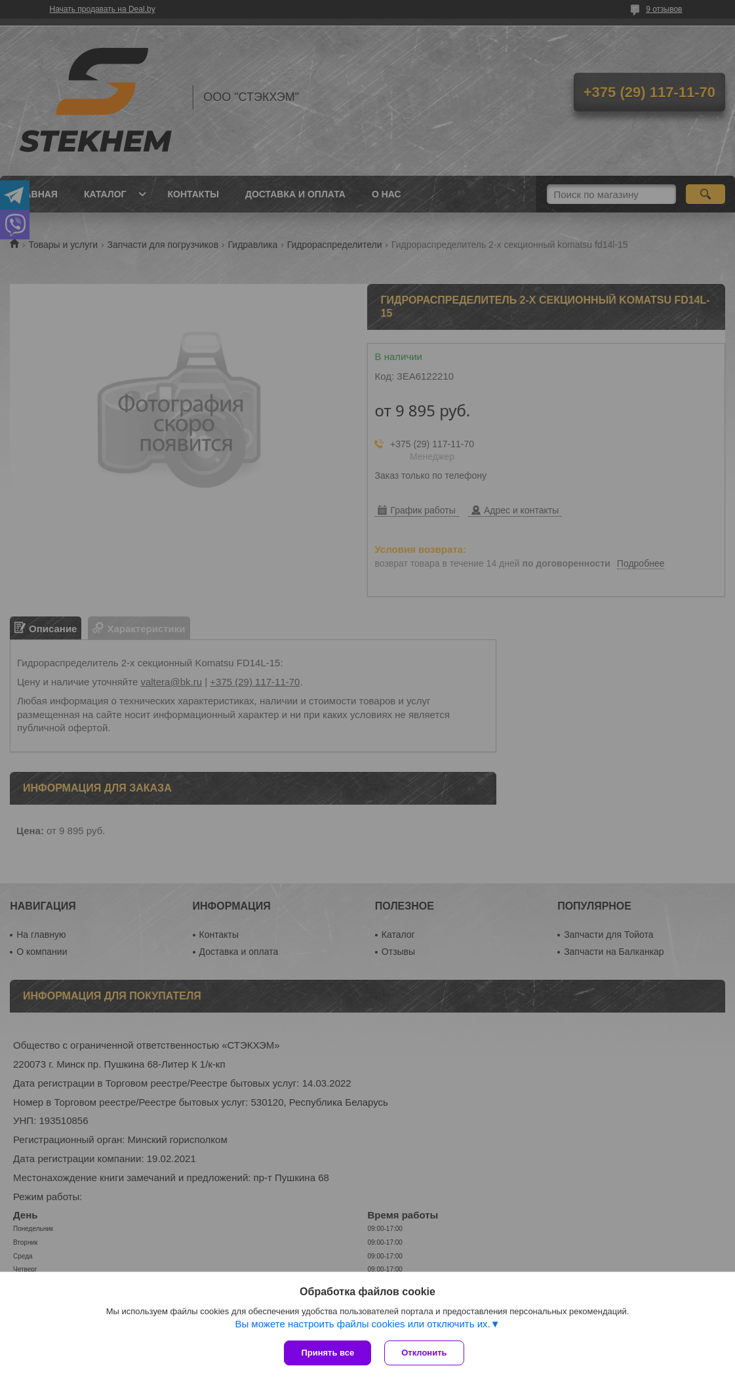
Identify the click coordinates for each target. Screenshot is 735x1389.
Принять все (327, 1353)
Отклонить (424, 1353)
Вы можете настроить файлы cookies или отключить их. (362, 1323)
